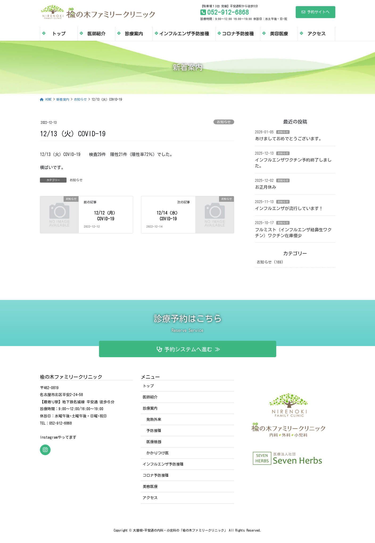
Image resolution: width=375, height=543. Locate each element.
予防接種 (153, 431)
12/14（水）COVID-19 (168, 216)
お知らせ (224, 122)
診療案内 (150, 408)
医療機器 (153, 442)
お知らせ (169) (270, 262)
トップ (148, 386)
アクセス (150, 498)
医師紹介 (150, 397)
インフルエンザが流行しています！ (289, 208)
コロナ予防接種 (156, 475)
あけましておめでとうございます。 (289, 139)
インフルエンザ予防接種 (163, 464)
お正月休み (265, 187)
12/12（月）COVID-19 (105, 216)
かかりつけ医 (157, 453)
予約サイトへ (315, 12)
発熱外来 (153, 419)
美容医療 (150, 486)
